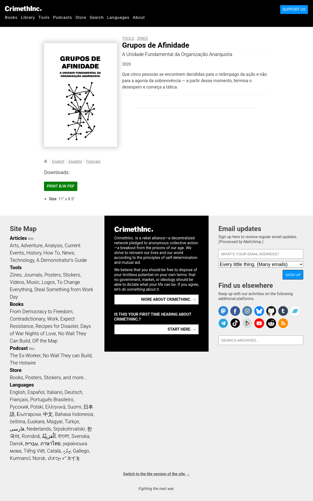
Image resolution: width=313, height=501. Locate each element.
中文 (48, 414)
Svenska (80, 436)
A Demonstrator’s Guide (61, 260)
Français (93, 161)
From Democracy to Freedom (41, 311)
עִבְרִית (31, 443)
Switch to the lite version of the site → (156, 474)
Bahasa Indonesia (74, 414)
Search (97, 17)
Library (28, 17)
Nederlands (39, 429)
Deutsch (73, 392)
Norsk (39, 458)
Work (52, 319)
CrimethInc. (23, 8)
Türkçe (72, 421)
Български (29, 414)
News (68, 253)
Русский (19, 407)
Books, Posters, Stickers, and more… (48, 377)
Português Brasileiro (51, 399)
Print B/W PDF (60, 186)
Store (81, 17)
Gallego (81, 451)
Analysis (53, 245)
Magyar (55, 421)
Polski (36, 407)
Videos (17, 282)
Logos (48, 282)
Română (31, 436)
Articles (18, 238)
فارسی (17, 429)
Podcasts (62, 17)
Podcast (19, 348)
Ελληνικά (55, 407)
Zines (142, 38)
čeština (17, 421)
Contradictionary (27, 319)
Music (32, 282)
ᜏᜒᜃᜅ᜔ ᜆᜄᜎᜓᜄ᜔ (63, 458)
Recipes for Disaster (56, 326)
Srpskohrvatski (69, 429)
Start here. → (182, 329)
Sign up (293, 275)
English (58, 161)
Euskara (36, 421)
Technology (22, 260)
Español (75, 161)
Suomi (74, 407)
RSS (31, 239)
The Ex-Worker (25, 355)
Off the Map (44, 341)
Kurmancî (20, 458)
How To (52, 253)
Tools (44, 17)
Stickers (71, 275)
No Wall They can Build (67, 355)
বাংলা (63, 436)
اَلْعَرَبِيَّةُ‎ (49, 436)
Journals (33, 275)
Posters (53, 275)
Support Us (294, 9)
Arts (14, 245)
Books (11, 17)
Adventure (32, 245)
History (33, 253)
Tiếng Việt (34, 451)
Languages (118, 17)
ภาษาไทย (50, 443)
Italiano (54, 392)
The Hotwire (23, 363)
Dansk (16, 443)
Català (54, 451)
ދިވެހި (67, 451)
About (139, 17)
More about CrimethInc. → (168, 299)
